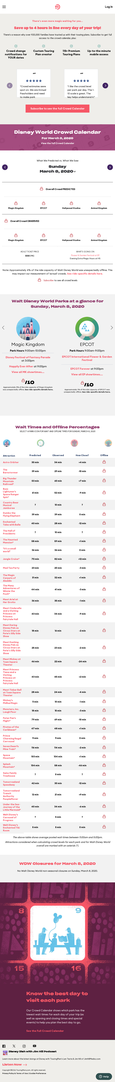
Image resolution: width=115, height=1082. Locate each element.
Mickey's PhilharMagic (10, 701)
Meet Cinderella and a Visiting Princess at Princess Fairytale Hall (12, 614)
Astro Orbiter (11, 462)
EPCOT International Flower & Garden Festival (87, 358)
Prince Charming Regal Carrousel (12, 738)
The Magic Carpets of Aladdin (9, 578)
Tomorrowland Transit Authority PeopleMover (11, 794)
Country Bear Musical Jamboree (10, 505)
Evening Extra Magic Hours (82, 258)
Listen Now (15, 1064)
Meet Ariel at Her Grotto (10, 601)
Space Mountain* (9, 756)
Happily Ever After (21, 366)
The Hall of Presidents (9, 532)
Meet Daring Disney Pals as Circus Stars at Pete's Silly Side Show (12, 631)
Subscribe (49, 280)
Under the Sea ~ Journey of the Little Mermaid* (12, 807)
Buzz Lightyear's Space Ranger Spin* (11, 493)
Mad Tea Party (11, 567)
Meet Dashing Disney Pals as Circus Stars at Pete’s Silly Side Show (12, 648)
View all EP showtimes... (87, 374)
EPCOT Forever (80, 368)
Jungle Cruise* (11, 559)
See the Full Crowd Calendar (45, 1031)
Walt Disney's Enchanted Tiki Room (11, 828)
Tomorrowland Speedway (11, 783)
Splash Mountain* (9, 765)
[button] (105, 85)
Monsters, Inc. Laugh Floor (11, 710)
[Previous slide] (4, 327)
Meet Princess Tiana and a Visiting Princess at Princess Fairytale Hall (11, 676)
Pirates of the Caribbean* (11, 728)
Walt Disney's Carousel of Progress (10, 817)
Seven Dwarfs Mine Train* (11, 747)
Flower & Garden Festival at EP (85, 255)
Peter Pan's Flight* (9, 719)
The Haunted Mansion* (10, 541)
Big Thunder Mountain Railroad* (10, 481)
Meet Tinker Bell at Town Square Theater (12, 693)
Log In (109, 6)
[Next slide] (111, 327)
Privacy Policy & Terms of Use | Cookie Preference (24, 1073)
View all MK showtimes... (28, 372)
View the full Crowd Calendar (57, 143)
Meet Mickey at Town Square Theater (12, 662)
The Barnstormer (10, 471)
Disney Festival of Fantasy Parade (28, 357)
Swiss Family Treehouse (10, 774)
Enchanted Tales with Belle (12, 523)
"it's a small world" (9, 550)
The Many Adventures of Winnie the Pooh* (11, 589)
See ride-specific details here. (85, 273)
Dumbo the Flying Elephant (11, 514)
